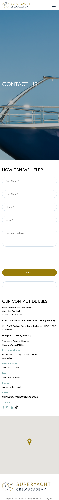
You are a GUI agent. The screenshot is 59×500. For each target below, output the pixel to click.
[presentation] (24, 258)
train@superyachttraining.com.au (20, 396)
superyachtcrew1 (11, 387)
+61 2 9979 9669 (11, 367)
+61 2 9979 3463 (11, 377)
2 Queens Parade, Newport (16, 341)
